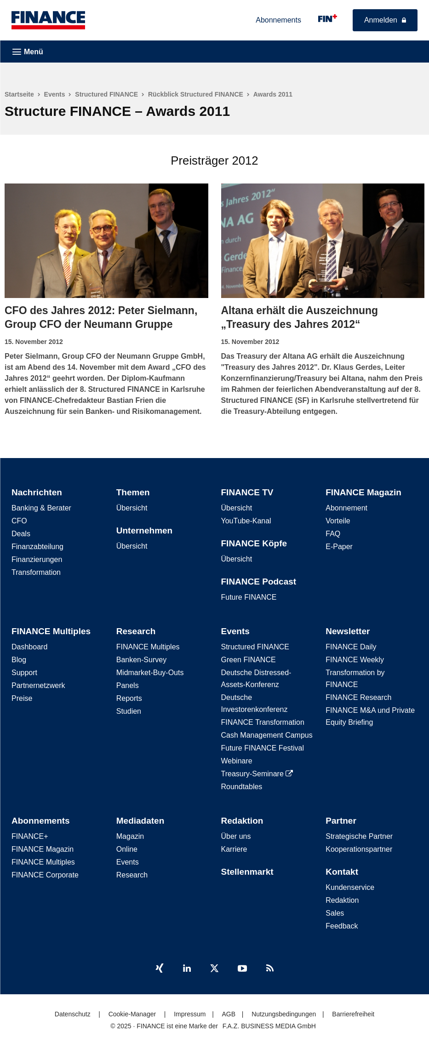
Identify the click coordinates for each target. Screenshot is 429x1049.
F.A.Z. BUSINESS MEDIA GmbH (269, 1024)
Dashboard (29, 645)
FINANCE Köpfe (254, 542)
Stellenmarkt (247, 870)
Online (126, 848)
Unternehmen (144, 529)
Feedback (342, 925)
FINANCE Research (358, 696)
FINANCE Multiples (51, 630)
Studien (128, 710)
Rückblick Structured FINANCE (195, 94)
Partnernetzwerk (38, 684)
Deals (20, 532)
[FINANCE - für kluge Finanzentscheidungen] (327, 18)
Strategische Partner (359, 835)
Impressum (190, 1012)
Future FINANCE (249, 596)
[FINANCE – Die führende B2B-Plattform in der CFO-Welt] (48, 20)
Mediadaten (140, 819)
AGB (228, 1012)
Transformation (36, 571)
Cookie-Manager (132, 1012)
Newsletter (348, 630)
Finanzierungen (36, 558)
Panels (127, 684)
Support (24, 671)
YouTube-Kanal (246, 519)
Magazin (130, 835)
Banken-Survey (141, 658)
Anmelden (380, 20)
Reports (129, 697)
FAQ (333, 532)
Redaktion (242, 819)
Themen (133, 491)
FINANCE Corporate (45, 873)
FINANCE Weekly (355, 658)
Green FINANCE (248, 658)
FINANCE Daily (351, 645)
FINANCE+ (29, 835)
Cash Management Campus (267, 734)
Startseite (19, 94)
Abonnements (278, 20)
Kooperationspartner (359, 848)
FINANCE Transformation (262, 721)
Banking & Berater (41, 506)
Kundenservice (350, 886)
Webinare (236, 759)
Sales (335, 912)
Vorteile (338, 519)
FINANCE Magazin (363, 491)
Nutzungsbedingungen (284, 1012)
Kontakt (342, 870)
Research (136, 630)
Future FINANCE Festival (262, 747)
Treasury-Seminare (257, 772)
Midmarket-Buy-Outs (150, 671)
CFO (19, 519)
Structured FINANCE (106, 94)
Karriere (234, 848)
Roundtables (242, 785)
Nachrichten (36, 491)
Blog (18, 658)
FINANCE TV (247, 491)
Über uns (236, 835)
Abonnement (346, 506)
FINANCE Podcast (259, 580)
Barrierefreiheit (353, 1012)
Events (54, 94)
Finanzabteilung (37, 545)
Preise (21, 697)
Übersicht (132, 506)
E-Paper (339, 545)
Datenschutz (73, 1012)
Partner (341, 819)
